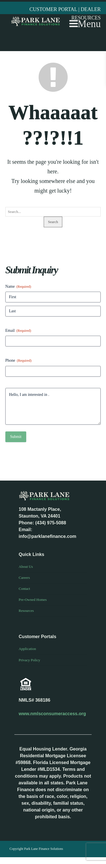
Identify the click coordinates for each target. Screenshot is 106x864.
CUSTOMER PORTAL (54, 9)
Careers (24, 577)
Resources (26, 610)
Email (18, 330)
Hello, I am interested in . (53, 406)
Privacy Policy (29, 660)
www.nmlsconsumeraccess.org (52, 713)
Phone (18, 360)
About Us (26, 566)
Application (27, 649)
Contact (24, 588)
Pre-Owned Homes (33, 599)
